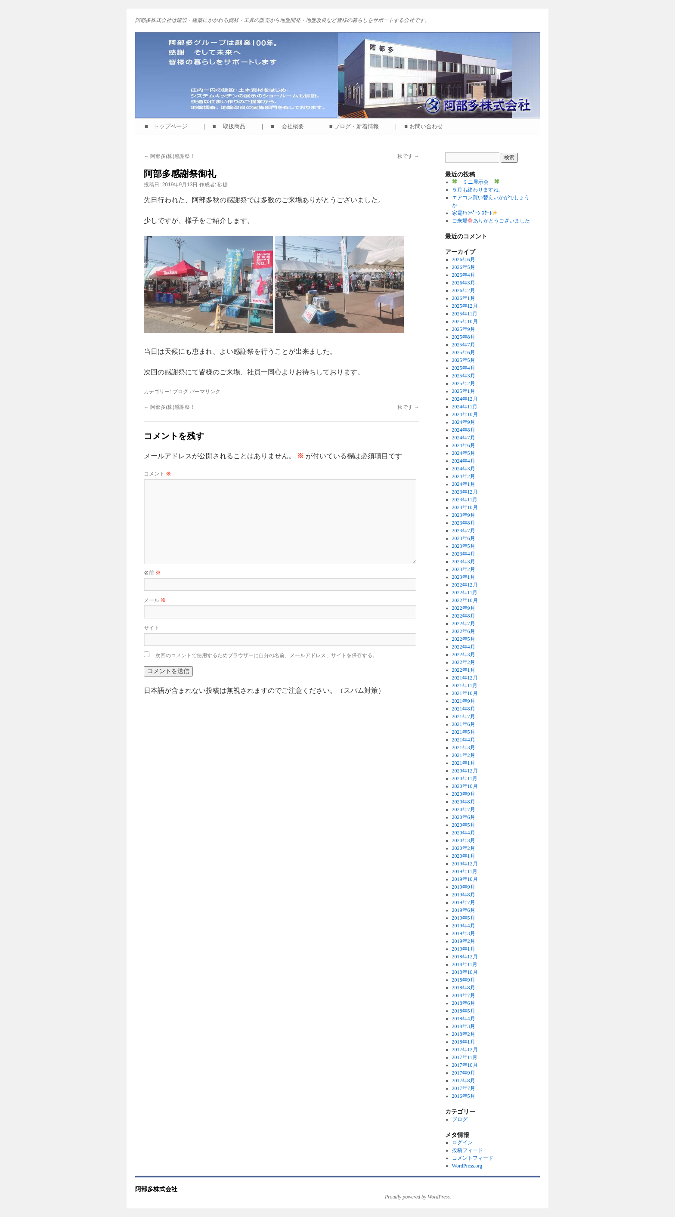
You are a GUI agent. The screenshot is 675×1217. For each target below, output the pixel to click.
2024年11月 (465, 407)
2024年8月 (463, 430)
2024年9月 (463, 422)
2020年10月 (465, 786)
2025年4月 (463, 368)
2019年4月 (463, 926)
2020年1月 (463, 856)
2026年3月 (463, 283)
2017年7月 (463, 1088)
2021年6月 (463, 724)
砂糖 (222, 185)
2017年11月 (465, 1057)
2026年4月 (463, 275)
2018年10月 (465, 972)
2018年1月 (463, 1042)
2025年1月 (463, 391)
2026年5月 (463, 267)
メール (155, 600)
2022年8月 (463, 616)
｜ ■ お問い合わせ (420, 126)
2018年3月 (463, 1026)
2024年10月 (465, 414)
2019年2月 (463, 941)
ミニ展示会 (475, 182)
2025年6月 (463, 352)
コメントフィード (472, 1158)
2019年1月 (463, 949)
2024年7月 (463, 438)
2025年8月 (463, 337)
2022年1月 (463, 670)
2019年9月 (463, 887)
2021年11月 (465, 686)
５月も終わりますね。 (478, 190)
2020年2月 (463, 848)
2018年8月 (463, 988)
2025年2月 (463, 383)
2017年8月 (463, 1081)
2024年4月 (463, 461)
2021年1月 (463, 763)
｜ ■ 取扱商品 (226, 126)
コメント (157, 474)
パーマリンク (204, 392)
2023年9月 (463, 515)
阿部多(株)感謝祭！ (169, 156)
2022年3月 (463, 655)
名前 (152, 573)
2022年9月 (463, 608)
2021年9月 (463, 701)
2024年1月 (463, 484)
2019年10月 (465, 879)
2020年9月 (463, 794)
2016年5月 (463, 1096)
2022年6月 (463, 631)
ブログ (180, 392)
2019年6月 (463, 910)
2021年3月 (463, 747)
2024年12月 (465, 399)
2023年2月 (463, 569)
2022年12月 (465, 585)
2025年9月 (463, 329)
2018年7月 (463, 995)
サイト (151, 628)
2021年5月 (463, 732)
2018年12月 (465, 957)
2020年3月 (463, 840)
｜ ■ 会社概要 (284, 126)
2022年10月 (465, 600)
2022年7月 (463, 624)
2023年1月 (463, 577)
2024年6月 (463, 445)
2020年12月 (465, 771)
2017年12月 (465, 1050)
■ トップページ (169, 126)
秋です (408, 156)
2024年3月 (463, 469)
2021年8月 (463, 709)
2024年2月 (463, 476)
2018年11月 (465, 964)
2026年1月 (463, 298)
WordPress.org (467, 1166)
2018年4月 (463, 1019)
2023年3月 (463, 562)
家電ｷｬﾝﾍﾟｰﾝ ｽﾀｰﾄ (475, 213)
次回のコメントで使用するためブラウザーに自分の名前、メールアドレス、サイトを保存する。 (266, 655)
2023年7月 (463, 531)
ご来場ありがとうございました (491, 221)
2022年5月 (463, 639)
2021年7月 (463, 717)
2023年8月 (463, 523)
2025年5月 (463, 360)
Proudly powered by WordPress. (418, 1197)
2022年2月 (463, 662)
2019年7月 (463, 902)
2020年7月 (463, 809)
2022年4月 (463, 647)
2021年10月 (465, 693)
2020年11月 (465, 778)
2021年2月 (463, 755)
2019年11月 (465, 871)
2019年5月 (463, 918)
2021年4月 (463, 740)
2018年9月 (463, 980)
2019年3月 (463, 933)
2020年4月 (463, 833)
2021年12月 (465, 678)
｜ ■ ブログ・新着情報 (351, 126)
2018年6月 (463, 1003)
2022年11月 (465, 593)
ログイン (462, 1143)
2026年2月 (463, 290)
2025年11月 (465, 314)
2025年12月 (465, 306)
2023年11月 (465, 500)
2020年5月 (463, 825)
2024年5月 (463, 453)
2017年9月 (463, 1073)
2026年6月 (463, 259)
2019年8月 (463, 895)
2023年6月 (463, 538)
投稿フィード (467, 1150)
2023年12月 (465, 492)
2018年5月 (463, 1011)
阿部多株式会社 (156, 1189)
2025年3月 (463, 376)
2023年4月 (463, 554)
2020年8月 (463, 802)
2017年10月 (465, 1065)
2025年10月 (465, 321)
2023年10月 (465, 507)
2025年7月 (463, 345)
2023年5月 (463, 546)
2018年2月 (463, 1034)
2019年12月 (465, 864)
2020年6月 (463, 817)
